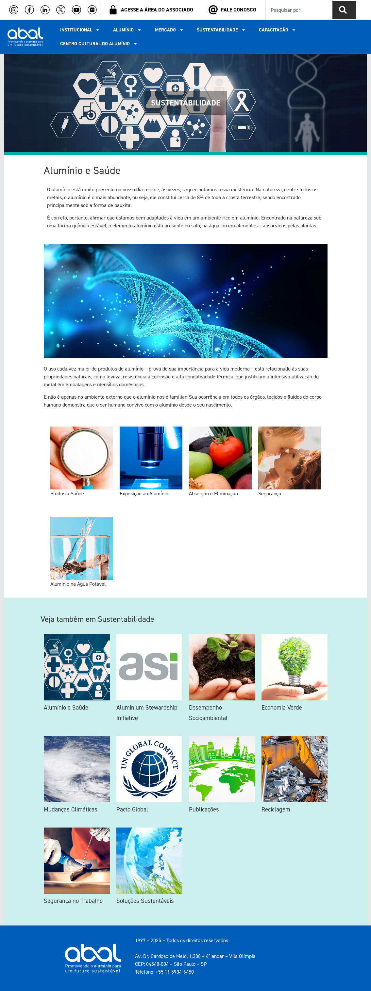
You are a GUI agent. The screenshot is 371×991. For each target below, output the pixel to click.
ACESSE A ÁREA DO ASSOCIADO (157, 9)
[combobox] (297, 10)
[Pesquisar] (344, 10)
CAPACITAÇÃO (277, 29)
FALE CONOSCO (238, 9)
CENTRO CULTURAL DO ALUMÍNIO (99, 43)
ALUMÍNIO (127, 29)
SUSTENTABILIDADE (221, 29)
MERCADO (169, 29)
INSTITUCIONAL (80, 29)
